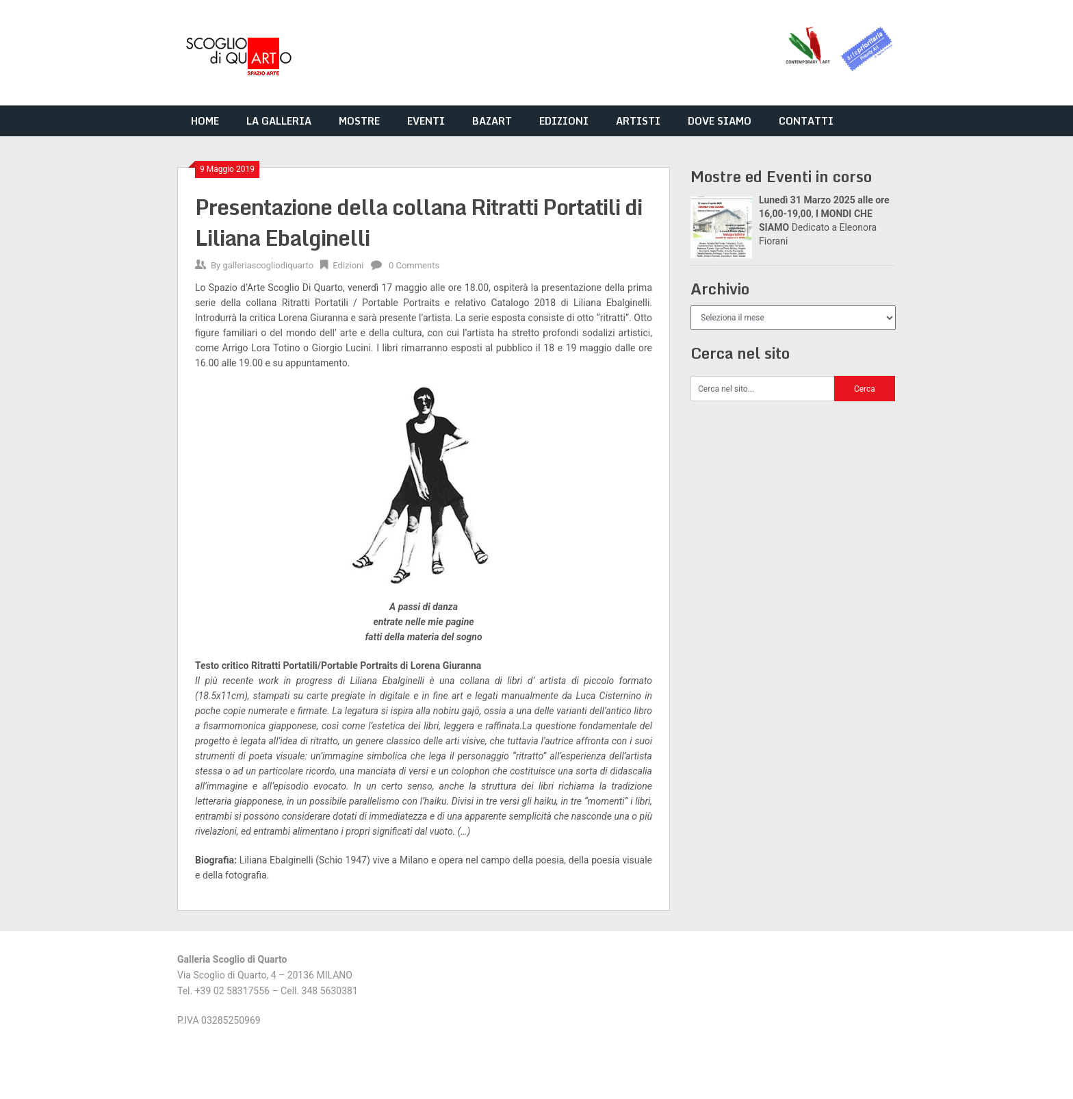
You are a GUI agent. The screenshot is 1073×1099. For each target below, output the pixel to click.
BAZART (492, 121)
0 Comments (414, 265)
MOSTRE (359, 121)
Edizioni (348, 265)
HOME (205, 121)
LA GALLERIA (278, 121)
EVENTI (426, 121)
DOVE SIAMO (719, 121)
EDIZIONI (564, 121)
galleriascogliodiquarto (267, 265)
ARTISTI (638, 121)
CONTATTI (806, 121)
